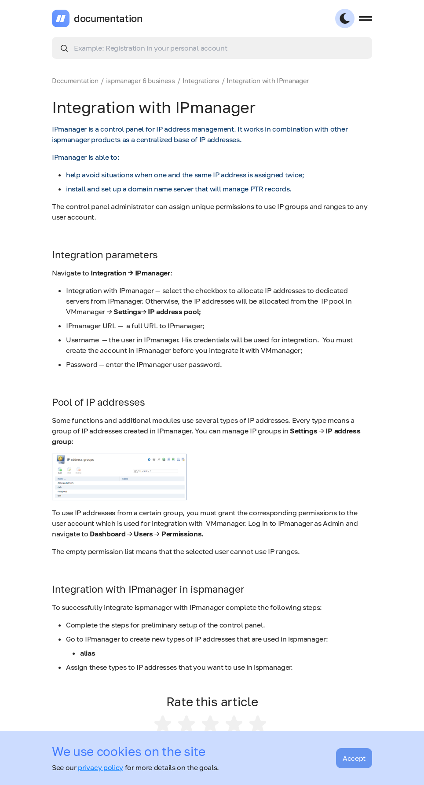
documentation (108, 18)
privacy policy (100, 767)
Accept (354, 758)
